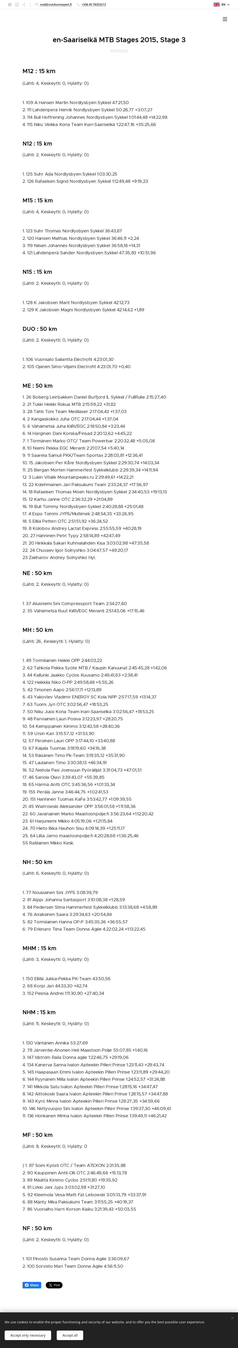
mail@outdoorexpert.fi (56, 4)
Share (32, 1285)
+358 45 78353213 (94, 4)
